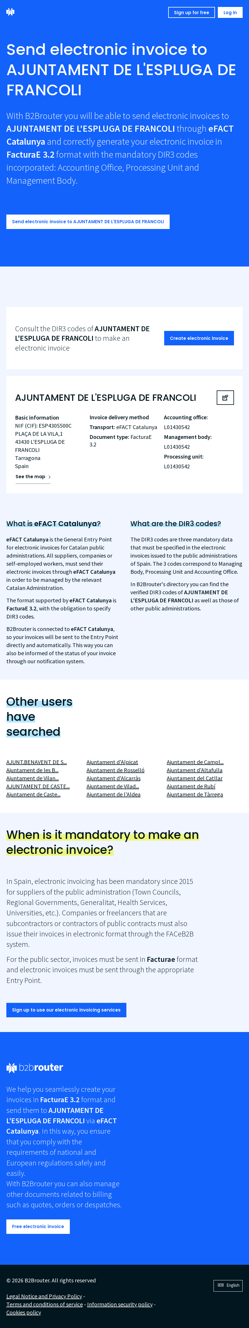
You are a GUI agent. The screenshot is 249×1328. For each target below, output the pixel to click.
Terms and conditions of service (44, 1304)
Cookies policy (23, 1312)
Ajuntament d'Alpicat (112, 761)
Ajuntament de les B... (32, 770)
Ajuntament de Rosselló (116, 770)
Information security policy (120, 1304)
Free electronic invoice (38, 1226)
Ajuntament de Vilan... (32, 778)
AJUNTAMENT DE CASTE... (38, 786)
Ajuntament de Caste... (33, 794)
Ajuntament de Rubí (191, 786)
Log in (230, 13)
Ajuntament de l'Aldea (114, 794)
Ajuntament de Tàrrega (195, 794)
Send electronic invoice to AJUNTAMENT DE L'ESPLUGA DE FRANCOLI (88, 222)
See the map (30, 477)
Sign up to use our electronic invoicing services (66, 1010)
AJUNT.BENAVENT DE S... (36, 761)
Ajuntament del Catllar (194, 778)
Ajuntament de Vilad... (113, 786)
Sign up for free (191, 13)
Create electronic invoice (199, 338)
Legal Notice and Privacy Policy (44, 1296)
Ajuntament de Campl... (195, 761)
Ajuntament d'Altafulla (194, 770)
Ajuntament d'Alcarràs (114, 778)
